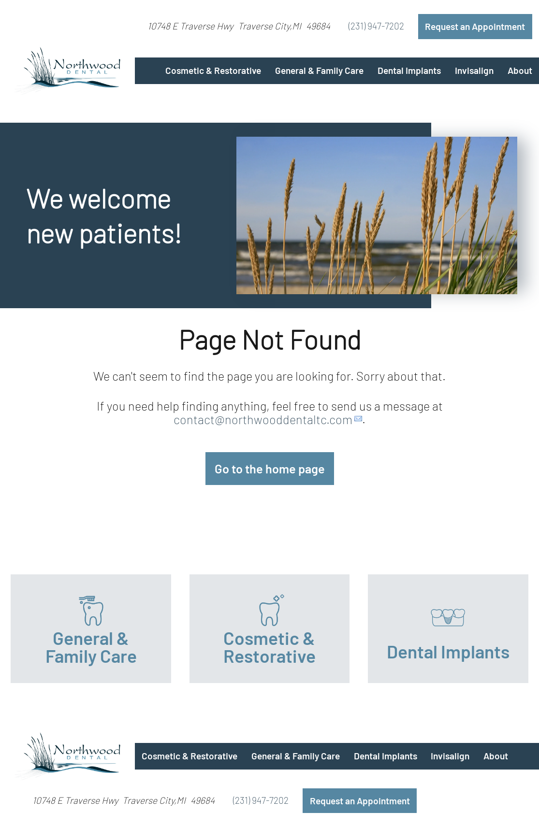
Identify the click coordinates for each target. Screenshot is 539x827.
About (520, 70)
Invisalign (474, 70)
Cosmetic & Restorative (213, 70)
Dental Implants (409, 70)
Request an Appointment (475, 26)
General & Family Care (319, 70)
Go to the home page (270, 468)
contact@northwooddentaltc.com (263, 419)
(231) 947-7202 (376, 25)
